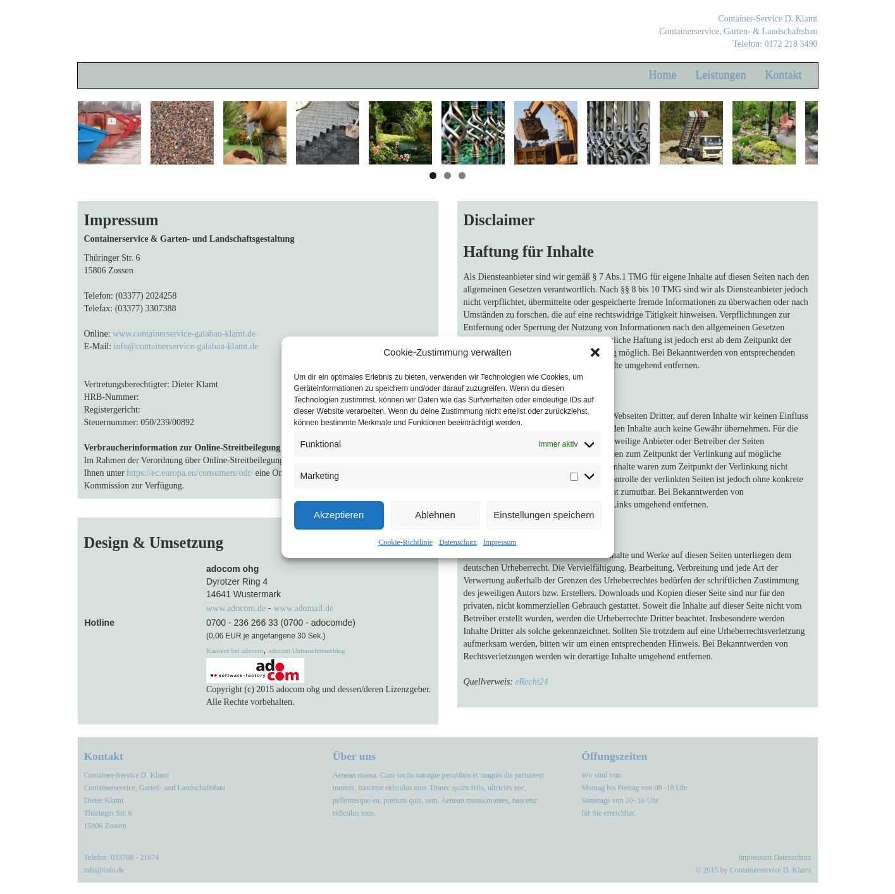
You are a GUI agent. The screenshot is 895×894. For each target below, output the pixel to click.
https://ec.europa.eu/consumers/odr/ (190, 473)
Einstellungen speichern (543, 514)
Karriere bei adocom (234, 650)
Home (663, 75)
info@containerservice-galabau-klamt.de (186, 346)
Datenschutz (457, 542)
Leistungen (721, 75)
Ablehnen (435, 514)
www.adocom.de (236, 608)
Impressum (499, 542)
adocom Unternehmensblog (306, 650)
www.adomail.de (303, 608)
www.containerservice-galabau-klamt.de (184, 333)
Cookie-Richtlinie (405, 542)
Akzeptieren (339, 514)
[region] (448, 133)
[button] (595, 352)
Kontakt (783, 75)
